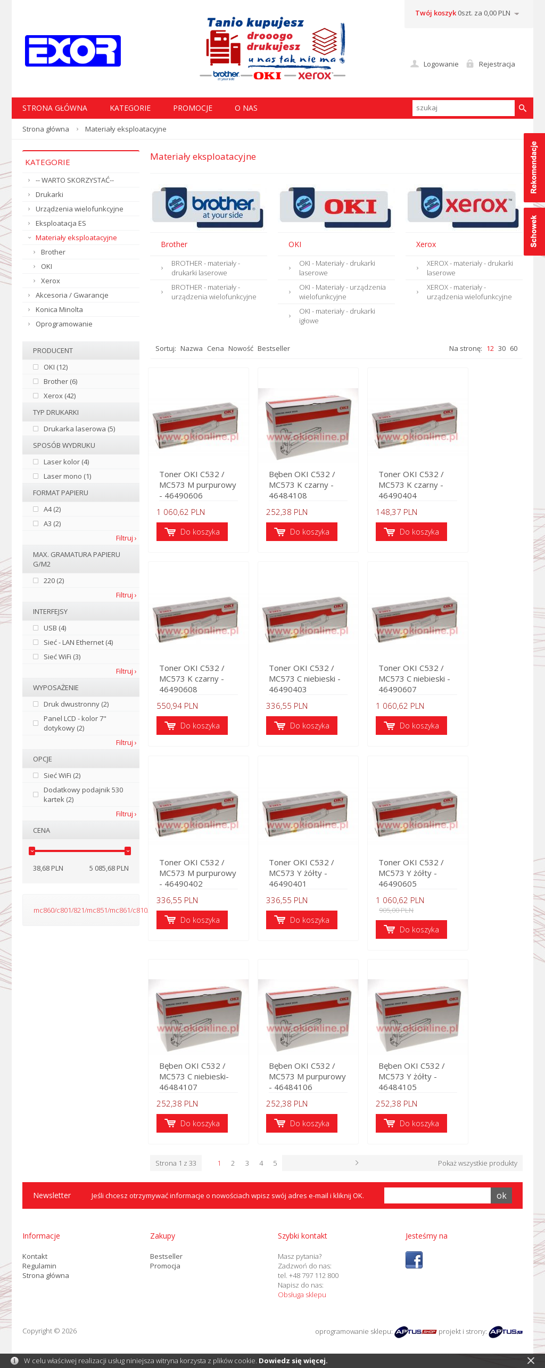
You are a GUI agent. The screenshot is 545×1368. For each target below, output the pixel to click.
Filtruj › (126, 538)
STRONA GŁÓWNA (54, 108)
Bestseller (274, 348)
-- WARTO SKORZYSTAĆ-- (75, 180)
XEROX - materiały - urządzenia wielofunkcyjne (469, 291)
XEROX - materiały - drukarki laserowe (470, 267)
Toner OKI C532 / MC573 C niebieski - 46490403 (336, 688)
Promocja (165, 1263)
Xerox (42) (60, 395)
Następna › (425, 1161)
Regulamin (39, 1263)
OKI (46, 266)
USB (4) (55, 628)
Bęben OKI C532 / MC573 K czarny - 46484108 (336, 492)
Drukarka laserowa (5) (79, 428)
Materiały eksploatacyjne (76, 237)
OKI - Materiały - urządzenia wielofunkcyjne (342, 291)
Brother (53, 252)
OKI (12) (56, 367)
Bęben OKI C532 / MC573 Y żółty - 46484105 (464, 1080)
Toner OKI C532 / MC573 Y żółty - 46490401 (336, 884)
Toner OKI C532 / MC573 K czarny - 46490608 (208, 688)
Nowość (240, 348)
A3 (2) (52, 523)
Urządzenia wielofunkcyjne (79, 209)
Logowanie (441, 64)
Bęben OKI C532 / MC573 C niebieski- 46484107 (208, 1080)
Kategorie (130, 108)
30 (502, 348)
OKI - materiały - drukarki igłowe (337, 315)
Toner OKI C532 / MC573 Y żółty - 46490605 (463, 884)
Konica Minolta (59, 309)
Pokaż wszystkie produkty (477, 1161)
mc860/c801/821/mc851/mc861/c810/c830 (99, 910)
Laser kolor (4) (66, 461)
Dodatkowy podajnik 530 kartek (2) (83, 794)
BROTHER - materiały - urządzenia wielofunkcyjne (214, 291)
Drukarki (49, 194)
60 (513, 348)
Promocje (192, 108)
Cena (215, 348)
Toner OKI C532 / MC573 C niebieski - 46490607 (463, 688)
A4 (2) (52, 509)
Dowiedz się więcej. (293, 1360)
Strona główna (45, 129)
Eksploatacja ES (61, 223)
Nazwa (191, 348)
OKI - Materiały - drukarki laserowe (337, 267)
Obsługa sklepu (302, 1292)
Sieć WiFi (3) (62, 656)
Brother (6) (60, 381)
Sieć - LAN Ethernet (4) (78, 642)
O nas (246, 108)
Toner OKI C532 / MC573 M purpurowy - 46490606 (208, 492)
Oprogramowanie (64, 324)
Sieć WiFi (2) (62, 775)
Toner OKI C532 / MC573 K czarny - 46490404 (463, 492)
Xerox (50, 280)
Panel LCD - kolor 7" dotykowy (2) (75, 723)
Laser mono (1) (67, 476)
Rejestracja (497, 64)
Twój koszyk (435, 13)
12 (490, 348)
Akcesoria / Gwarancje (72, 295)
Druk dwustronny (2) (76, 704)
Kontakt (34, 1254)
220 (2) (54, 580)
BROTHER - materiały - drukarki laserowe (205, 267)
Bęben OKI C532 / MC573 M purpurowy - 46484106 (336, 1080)
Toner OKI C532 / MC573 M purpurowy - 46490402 (208, 884)
